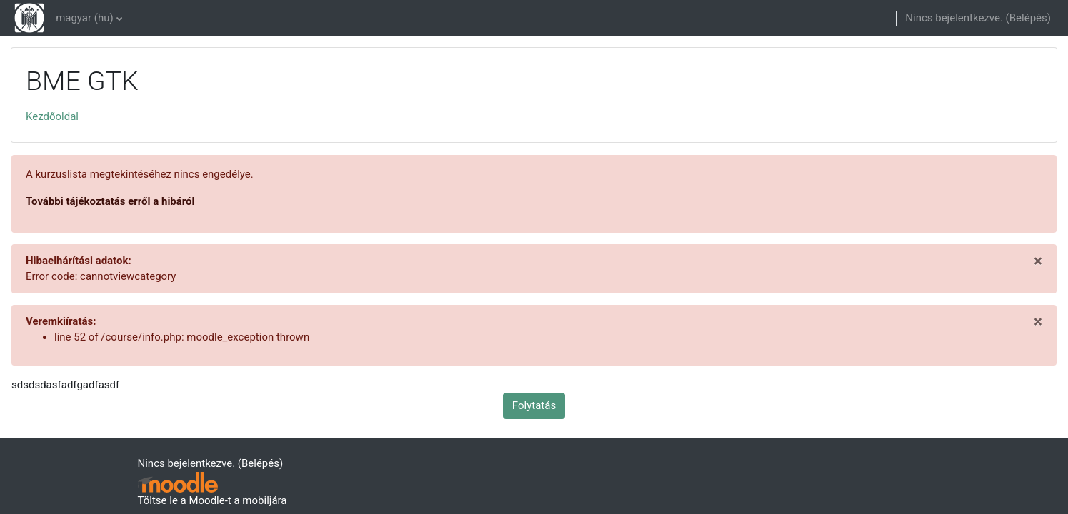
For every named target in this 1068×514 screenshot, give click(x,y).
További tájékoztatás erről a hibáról (110, 201)
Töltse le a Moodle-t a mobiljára (212, 500)
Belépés (1028, 17)
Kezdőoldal (52, 116)
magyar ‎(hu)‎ (85, 17)
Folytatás (534, 405)
